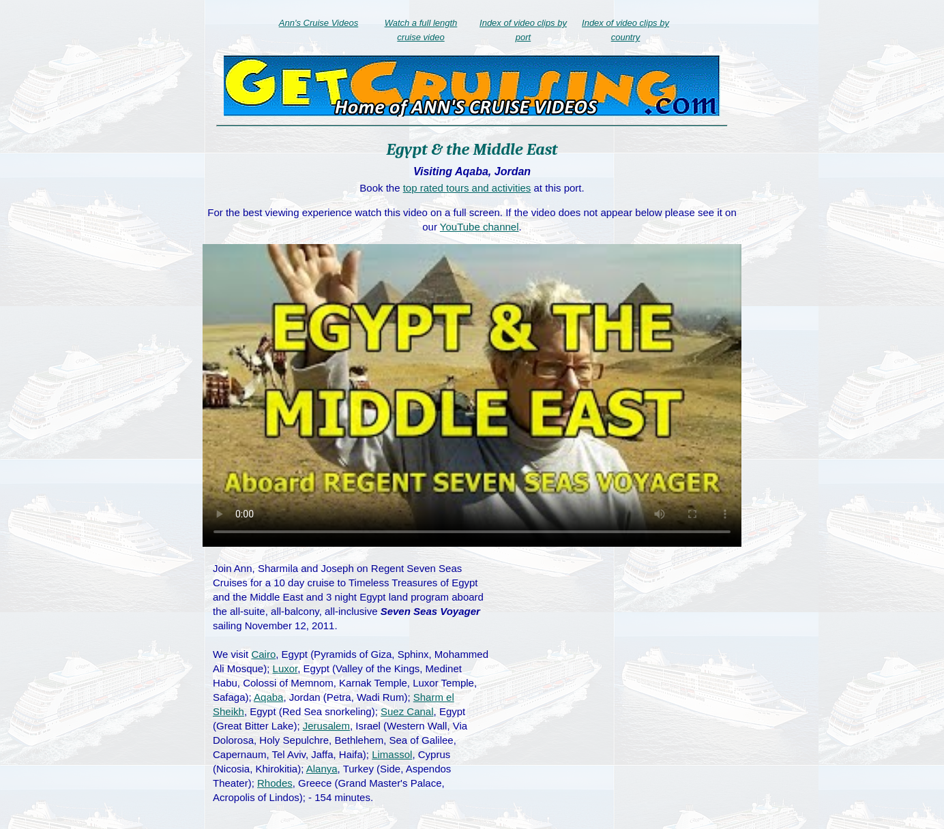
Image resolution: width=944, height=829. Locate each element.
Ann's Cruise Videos (318, 23)
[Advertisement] (620, 659)
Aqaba (268, 697)
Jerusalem (326, 726)
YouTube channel (479, 226)
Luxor (285, 668)
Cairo (263, 654)
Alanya (322, 768)
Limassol (392, 754)
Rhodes (275, 783)
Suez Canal (407, 711)
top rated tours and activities (467, 188)
